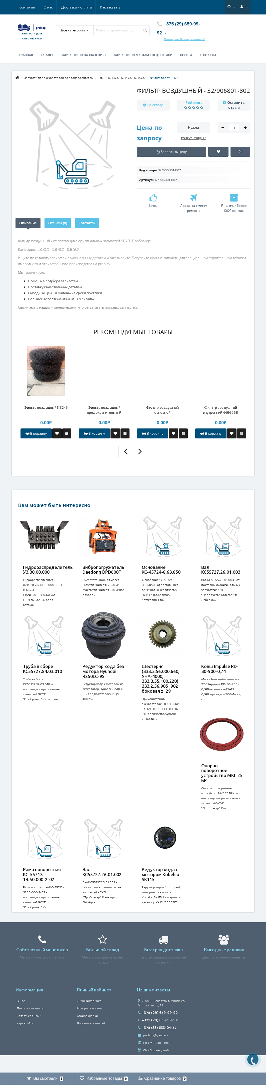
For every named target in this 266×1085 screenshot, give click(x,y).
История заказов (89, 1025)
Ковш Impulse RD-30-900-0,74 (219, 674)
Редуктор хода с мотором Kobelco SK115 (160, 886)
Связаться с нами (28, 1033)
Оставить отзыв (236, 105)
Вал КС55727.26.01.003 (220, 570)
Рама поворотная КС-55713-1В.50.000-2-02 (42, 886)
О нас (23, 7)
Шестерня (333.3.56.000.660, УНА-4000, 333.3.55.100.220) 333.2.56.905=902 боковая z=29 (160, 683)
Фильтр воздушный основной (162, 409)
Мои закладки (87, 1033)
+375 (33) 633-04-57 (157, 1045)
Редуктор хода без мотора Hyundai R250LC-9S (103, 676)
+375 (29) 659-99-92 (158, 1030)
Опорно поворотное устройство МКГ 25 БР (221, 783)
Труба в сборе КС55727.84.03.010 (42, 674)
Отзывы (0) (57, 223)
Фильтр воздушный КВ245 (46, 407)
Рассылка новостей (91, 1040)
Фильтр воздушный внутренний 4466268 (220, 409)
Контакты (114, 7)
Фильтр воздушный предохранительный (104, 409)
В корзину (36, 433)
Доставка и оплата (52, 7)
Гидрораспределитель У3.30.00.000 (48, 570)
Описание (28, 223)
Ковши (186, 55)
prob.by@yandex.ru (154, 1052)
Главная (26, 55)
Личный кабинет (89, 1018)
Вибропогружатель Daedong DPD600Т (103, 570)
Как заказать (86, 7)
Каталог (47, 55)
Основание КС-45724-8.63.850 (161, 570)
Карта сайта (25, 1040)
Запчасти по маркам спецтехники (142, 55)
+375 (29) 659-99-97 (158, 1037)
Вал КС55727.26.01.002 (102, 884)
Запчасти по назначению (83, 55)
